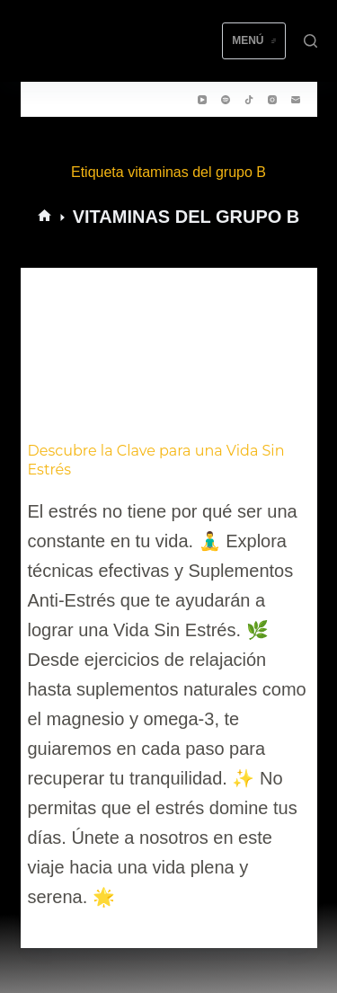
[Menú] (253, 41)
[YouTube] (202, 99)
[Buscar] (310, 41)
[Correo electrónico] (295, 99)
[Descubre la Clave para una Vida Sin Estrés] (169, 351)
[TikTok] (248, 99)
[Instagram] (272, 99)
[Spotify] (225, 99)
